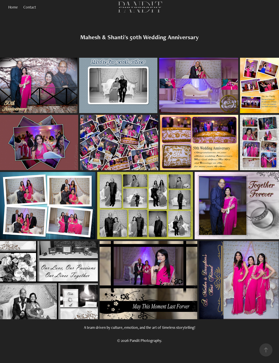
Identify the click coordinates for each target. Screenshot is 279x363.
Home (13, 7)
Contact (29, 7)
